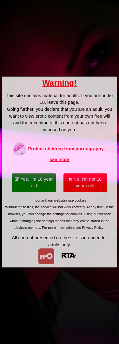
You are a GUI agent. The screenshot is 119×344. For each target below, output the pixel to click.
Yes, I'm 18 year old (34, 183)
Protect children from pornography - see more (59, 152)
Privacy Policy (92, 227)
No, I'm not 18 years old (85, 183)
